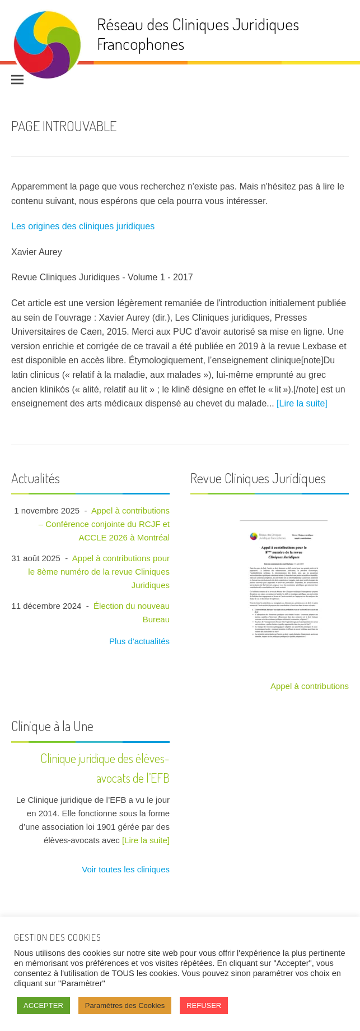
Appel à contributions (309, 686)
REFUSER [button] (203, 1005)
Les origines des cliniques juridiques (83, 226)
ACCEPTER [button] (43, 1005)
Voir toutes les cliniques (125, 869)
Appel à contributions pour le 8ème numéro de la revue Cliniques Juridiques (99, 571)
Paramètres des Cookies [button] (125, 1005)
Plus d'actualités (138, 641)
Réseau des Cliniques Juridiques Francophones (198, 33)
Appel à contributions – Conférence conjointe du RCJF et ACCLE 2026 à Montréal (104, 524)
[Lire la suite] (302, 403)
